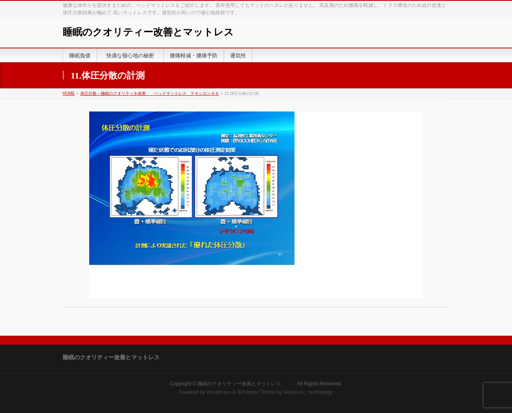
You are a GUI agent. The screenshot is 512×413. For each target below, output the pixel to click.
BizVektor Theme (256, 392)
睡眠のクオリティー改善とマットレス (163, 32)
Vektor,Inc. (295, 392)
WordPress (219, 392)
